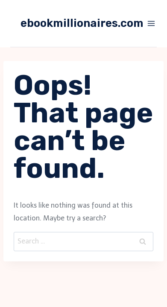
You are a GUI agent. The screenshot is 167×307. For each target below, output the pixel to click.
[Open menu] (151, 23)
